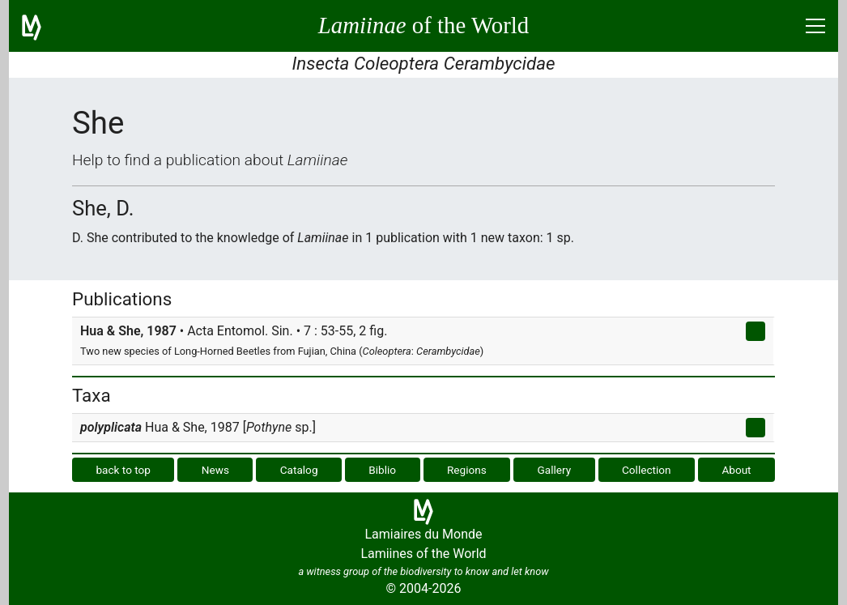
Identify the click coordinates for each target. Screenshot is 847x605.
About (736, 469)
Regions (467, 469)
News (215, 469)
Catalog (299, 469)
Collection (646, 469)
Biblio (382, 469)
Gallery (555, 469)
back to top (123, 469)
